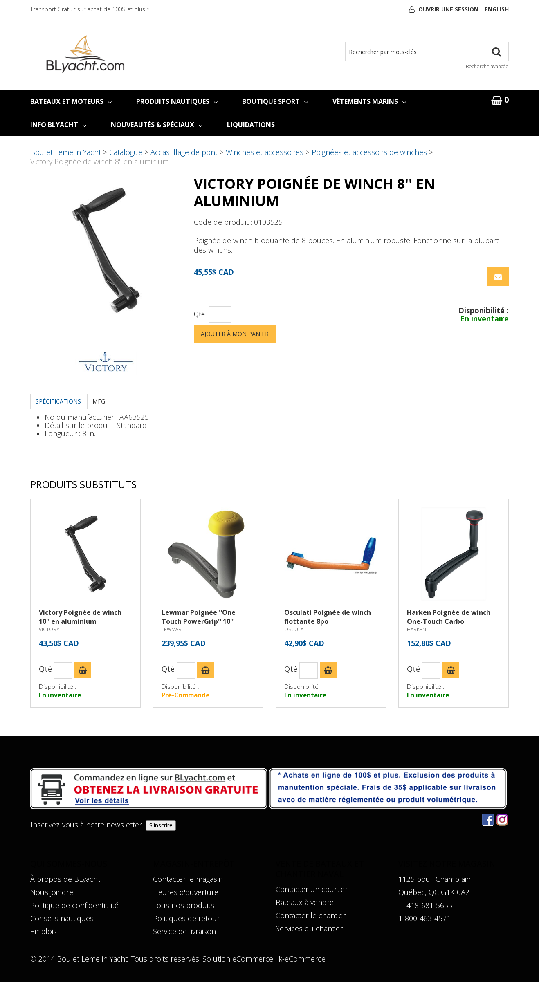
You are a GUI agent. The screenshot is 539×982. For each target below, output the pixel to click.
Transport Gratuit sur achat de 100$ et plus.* (89, 9)
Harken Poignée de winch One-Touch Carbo (448, 617)
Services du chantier (309, 928)
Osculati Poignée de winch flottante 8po (327, 617)
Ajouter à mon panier (235, 334)
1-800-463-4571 (424, 918)
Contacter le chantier (311, 915)
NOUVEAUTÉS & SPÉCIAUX (156, 124)
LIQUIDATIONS (251, 124)
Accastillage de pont (184, 152)
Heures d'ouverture (185, 892)
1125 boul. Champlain (434, 879)
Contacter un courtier (312, 889)
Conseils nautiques (62, 918)
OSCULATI (296, 629)
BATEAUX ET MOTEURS (71, 101)
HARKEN (416, 629)
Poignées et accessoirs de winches (369, 152)
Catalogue (125, 152)
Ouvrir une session (448, 9)
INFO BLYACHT (58, 124)
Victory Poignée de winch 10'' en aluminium (80, 617)
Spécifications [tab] (58, 401)
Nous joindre (51, 892)
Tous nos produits (183, 905)
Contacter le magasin (188, 879)
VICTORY (49, 629)
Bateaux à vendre (305, 902)
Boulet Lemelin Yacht (65, 152)
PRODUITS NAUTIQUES (177, 101)
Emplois (43, 931)
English (497, 9)
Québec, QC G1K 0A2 (433, 892)
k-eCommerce (302, 959)
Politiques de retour (186, 918)
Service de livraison (184, 931)
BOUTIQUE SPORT (275, 101)
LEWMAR (172, 629)
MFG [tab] (98, 401)
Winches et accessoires (264, 152)
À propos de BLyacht (65, 879)
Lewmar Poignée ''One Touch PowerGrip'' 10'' (199, 617)
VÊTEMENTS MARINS (369, 101)
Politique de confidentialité (74, 905)
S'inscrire (161, 825)
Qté (199, 314)
